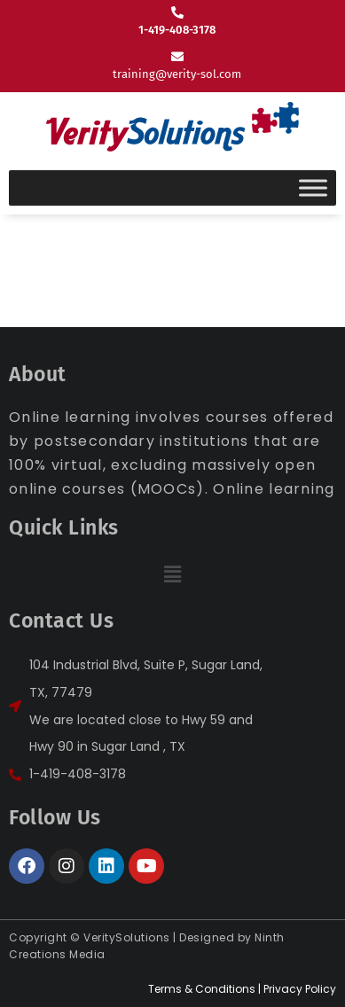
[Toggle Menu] (313, 187)
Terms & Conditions (201, 988)
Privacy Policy (299, 988)
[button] (172, 574)
